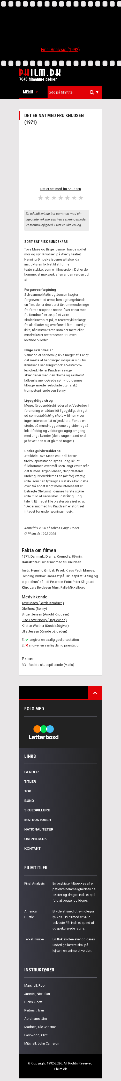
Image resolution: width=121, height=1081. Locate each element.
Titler (30, 781)
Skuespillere (37, 810)
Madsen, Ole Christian (40, 1027)
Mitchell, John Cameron (41, 1043)
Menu (30, 91)
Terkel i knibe (34, 939)
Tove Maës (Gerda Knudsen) (43, 603)
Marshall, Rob (34, 985)
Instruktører (37, 820)
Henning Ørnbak (43, 570)
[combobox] (75, 92)
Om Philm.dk (35, 839)
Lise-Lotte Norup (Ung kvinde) (44, 620)
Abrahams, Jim (35, 1019)
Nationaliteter (38, 829)
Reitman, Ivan (34, 1010)
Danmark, (38, 556)
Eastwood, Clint (36, 1035)
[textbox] (76, 92)
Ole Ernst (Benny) (34, 609)
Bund (29, 801)
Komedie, (64, 556)
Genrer (31, 772)
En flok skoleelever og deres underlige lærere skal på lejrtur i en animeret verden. (73, 945)
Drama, (51, 556)
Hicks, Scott (33, 1002)
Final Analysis (34, 883)
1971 (25, 556)
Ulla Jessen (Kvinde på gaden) (44, 631)
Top (27, 791)
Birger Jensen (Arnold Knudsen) (45, 614)
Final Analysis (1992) (60, 49)
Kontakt (32, 848)
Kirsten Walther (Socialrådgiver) (45, 626)
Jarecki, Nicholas (37, 994)
